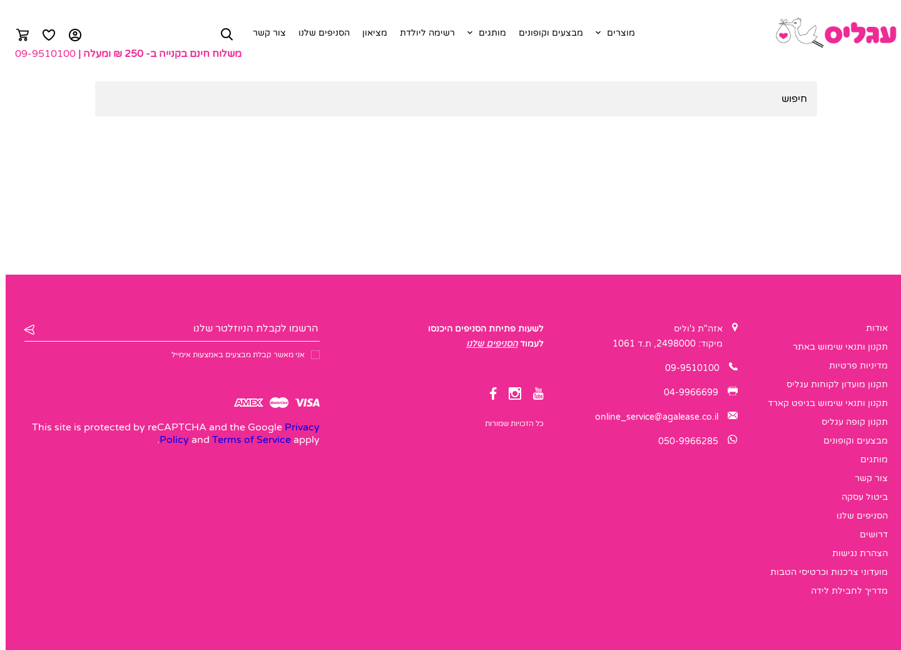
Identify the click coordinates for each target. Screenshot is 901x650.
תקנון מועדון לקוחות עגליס (831, 384)
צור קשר (263, 33)
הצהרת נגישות (854, 553)
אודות (871, 328)
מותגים (487, 33)
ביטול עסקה (859, 497)
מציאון (369, 33)
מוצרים (615, 33)
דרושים (868, 534)
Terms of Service (245, 440)
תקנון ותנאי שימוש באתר (834, 347)
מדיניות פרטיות (852, 365)
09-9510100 (39, 54)
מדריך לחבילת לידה (843, 591)
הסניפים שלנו (318, 33)
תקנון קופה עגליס (849, 422)
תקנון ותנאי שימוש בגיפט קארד (822, 403)
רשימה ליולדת (421, 33)
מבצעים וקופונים (545, 33)
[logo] (830, 33)
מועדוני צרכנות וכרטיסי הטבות (823, 572)
